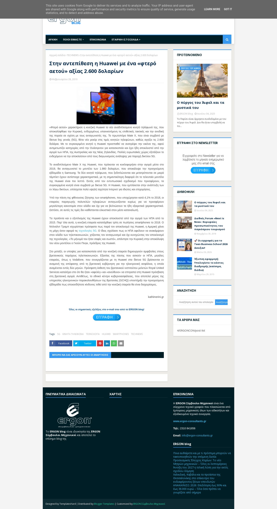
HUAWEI (106, 334)
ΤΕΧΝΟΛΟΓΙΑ (93, 334)
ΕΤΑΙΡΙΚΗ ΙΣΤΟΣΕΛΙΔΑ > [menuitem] (126, 39)
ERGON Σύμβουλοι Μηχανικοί (149, 503)
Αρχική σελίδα (57, 55)
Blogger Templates (104, 503)
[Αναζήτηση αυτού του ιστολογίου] (196, 302)
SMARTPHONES (121, 334)
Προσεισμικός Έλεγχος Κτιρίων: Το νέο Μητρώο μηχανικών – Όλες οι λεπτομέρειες (200, 462)
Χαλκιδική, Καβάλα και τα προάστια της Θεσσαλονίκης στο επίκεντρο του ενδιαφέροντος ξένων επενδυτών (196, 478)
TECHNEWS (72, 55)
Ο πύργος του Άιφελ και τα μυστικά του (200, 105)
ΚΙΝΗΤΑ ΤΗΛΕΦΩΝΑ (73, 334)
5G (58, 334)
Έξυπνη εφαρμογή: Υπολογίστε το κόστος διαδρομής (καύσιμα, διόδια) (209, 264)
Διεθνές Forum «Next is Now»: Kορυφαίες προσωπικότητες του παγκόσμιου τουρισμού (209, 224)
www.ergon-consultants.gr (189, 421)
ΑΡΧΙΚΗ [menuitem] (52, 39)
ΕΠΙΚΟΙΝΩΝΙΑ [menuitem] (98, 39)
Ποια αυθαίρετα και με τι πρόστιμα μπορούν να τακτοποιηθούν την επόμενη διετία (202, 454)
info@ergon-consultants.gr (197, 435)
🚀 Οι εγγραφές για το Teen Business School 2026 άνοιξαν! (210, 244)
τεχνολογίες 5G (87, 230)
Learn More (212, 9)
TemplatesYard (67, 503)
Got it (228, 9)
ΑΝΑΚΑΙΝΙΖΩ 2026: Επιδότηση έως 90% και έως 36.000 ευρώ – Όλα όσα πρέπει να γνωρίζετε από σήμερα (199, 488)
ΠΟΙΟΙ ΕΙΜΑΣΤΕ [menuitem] (72, 39)
